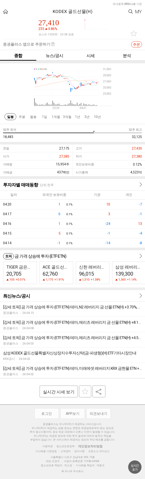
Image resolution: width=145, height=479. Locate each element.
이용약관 (47, 446)
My (138, 11)
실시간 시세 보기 (59, 391)
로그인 (46, 414)
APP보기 (72, 414)
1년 (77, 117)
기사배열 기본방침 (46, 451)
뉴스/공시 (54, 55)
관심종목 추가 (134, 33)
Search (130, 11)
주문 (136, 44)
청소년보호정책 (65, 446)
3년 (87, 117)
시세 (91, 55)
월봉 (33, 117)
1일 (44, 117)
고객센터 (65, 451)
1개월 (56, 117)
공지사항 (79, 451)
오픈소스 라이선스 (99, 451)
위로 (135, 467)
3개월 (67, 117)
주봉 (22, 117)
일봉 (10, 117)
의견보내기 (98, 414)
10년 (97, 117)
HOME (5, 11)
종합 (18, 55)
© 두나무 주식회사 (72, 471)
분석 (127, 55)
